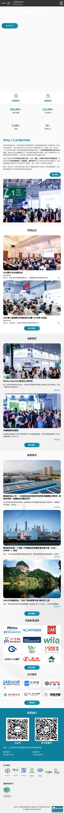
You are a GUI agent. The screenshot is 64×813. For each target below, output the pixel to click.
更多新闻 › (32, 613)
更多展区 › (32, 445)
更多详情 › (10, 26)
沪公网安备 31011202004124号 (32, 809)
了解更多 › (32, 703)
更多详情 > (32, 328)
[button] (58, 643)
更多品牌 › (32, 667)
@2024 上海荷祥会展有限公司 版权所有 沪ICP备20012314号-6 (32, 807)
